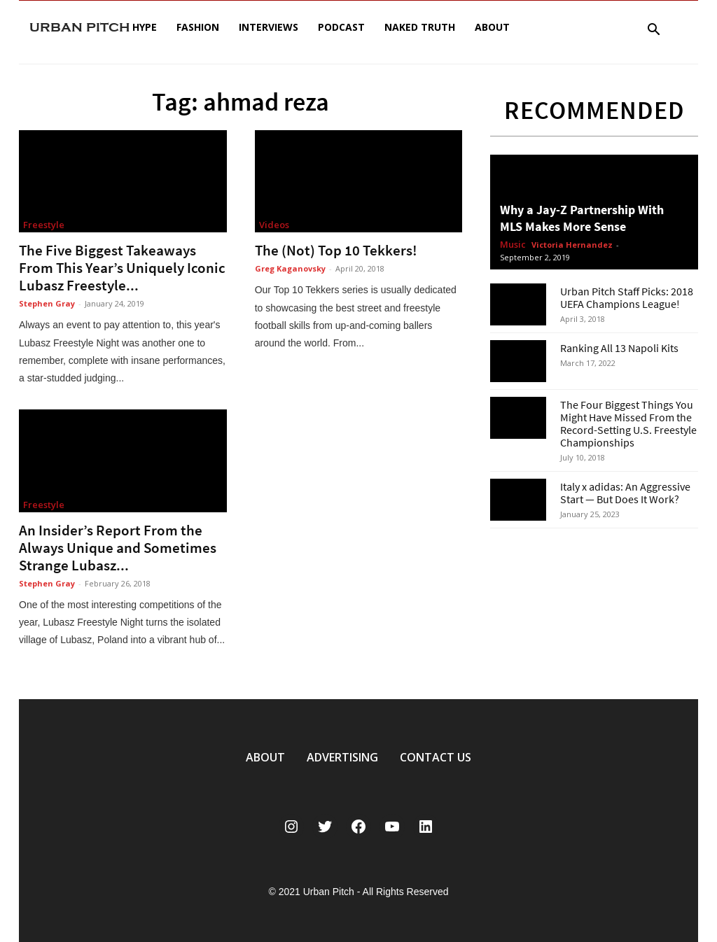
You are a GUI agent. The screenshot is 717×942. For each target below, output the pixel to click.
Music (513, 245)
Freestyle (43, 224)
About (492, 27)
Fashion (197, 27)
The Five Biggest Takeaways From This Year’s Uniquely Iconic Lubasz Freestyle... (122, 268)
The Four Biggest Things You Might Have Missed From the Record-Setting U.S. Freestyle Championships (628, 423)
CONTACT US (435, 757)
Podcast (341, 27)
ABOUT (265, 757)
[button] (653, 31)
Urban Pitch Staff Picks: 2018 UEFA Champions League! (626, 297)
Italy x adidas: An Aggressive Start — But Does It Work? (625, 492)
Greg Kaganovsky (290, 268)
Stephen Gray (47, 303)
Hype (144, 27)
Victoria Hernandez (572, 244)
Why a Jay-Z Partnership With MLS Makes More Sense (582, 218)
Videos (274, 224)
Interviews (268, 27)
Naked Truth (419, 27)
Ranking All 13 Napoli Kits (619, 348)
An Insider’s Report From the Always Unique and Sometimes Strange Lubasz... (117, 548)
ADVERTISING (342, 757)
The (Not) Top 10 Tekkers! (336, 250)
